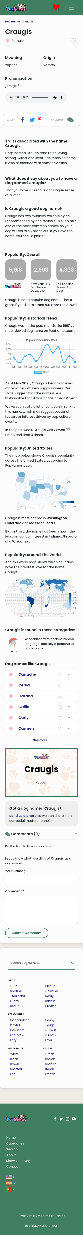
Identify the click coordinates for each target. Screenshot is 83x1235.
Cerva (24, 685)
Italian (49, 1069)
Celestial (51, 991)
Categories (15, 1143)
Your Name (15, 871)
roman (13, 645)
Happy (49, 1020)
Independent (19, 1020)
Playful (15, 1025)
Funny (14, 1001)
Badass (50, 1001)
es (10, 1183)
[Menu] (71, 8)
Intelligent (17, 1030)
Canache (27, 674)
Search (12, 1149)
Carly (23, 717)
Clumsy (50, 1035)
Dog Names (12, 21)
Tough (50, 1025)
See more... (41, 740)
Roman (50, 1059)
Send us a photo (23, 815)
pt (10, 1189)
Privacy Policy (27, 1216)
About (11, 1155)
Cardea (25, 696)
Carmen (26, 728)
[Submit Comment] (26, 933)
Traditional (18, 996)
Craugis (28, 21)
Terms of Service (53, 1216)
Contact (13, 1166)
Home (11, 1137)
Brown (14, 1064)
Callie (23, 706)
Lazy (13, 1040)
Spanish (50, 1064)
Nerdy (49, 996)
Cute (14, 986)
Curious (50, 1030)
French (50, 1074)
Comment (14, 891)
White (14, 1054)
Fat (12, 1074)
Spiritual (16, 991)
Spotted (16, 1069)
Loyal (49, 1040)
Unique (50, 986)
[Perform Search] (72, 963)
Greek (49, 1054)
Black (14, 1059)
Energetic (17, 1035)
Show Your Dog (18, 1160)
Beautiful (16, 1006)
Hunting (50, 1006)
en (10, 1176)
